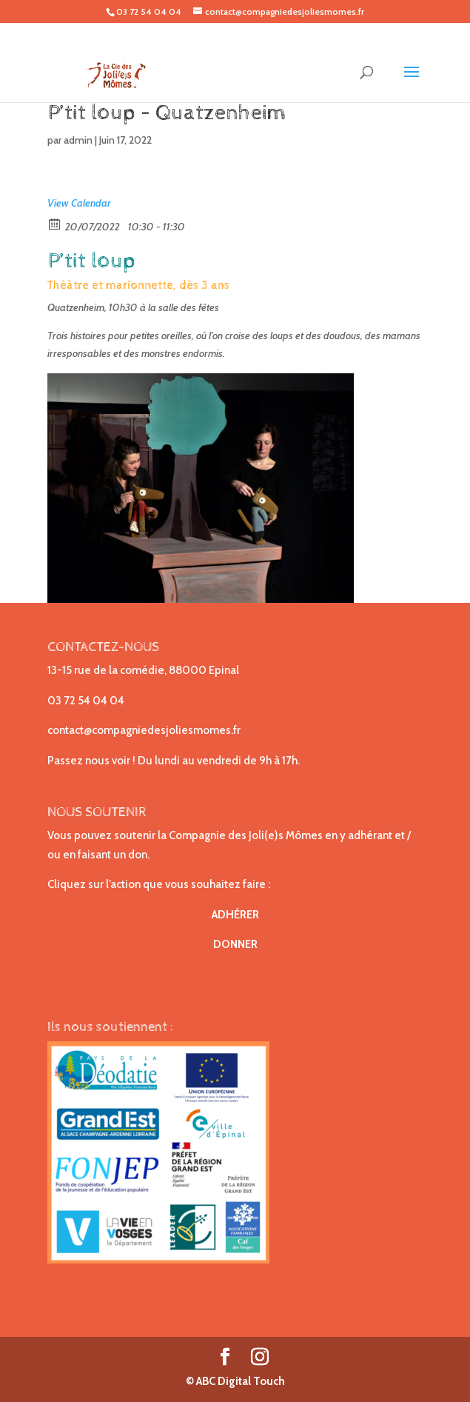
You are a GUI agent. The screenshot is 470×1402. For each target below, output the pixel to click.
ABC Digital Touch (239, 1381)
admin (78, 140)
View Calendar (79, 203)
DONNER (235, 944)
